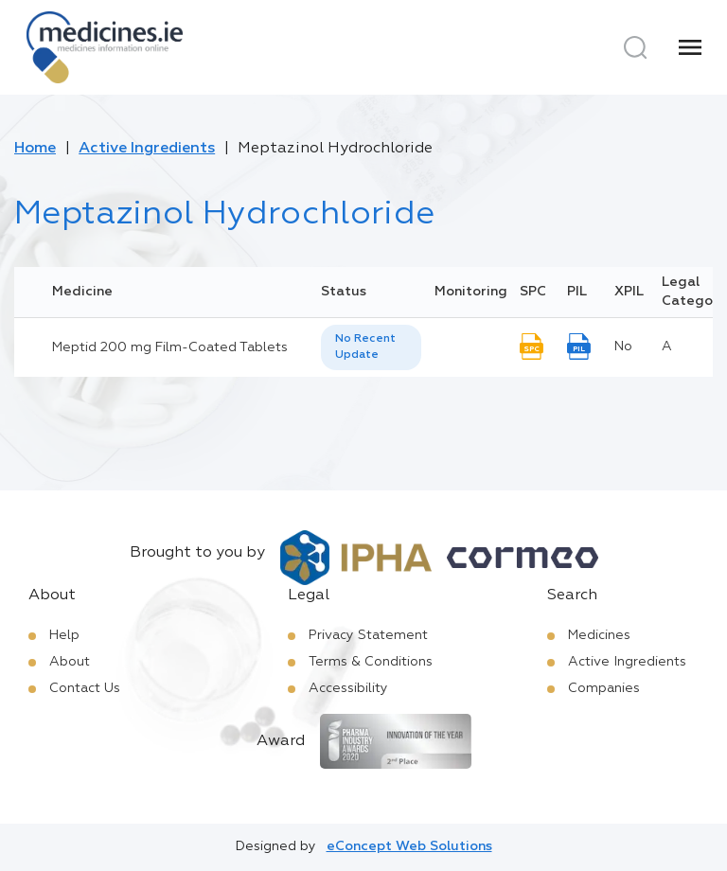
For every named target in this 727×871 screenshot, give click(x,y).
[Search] (635, 47)
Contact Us (84, 688)
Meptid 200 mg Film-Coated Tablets (170, 347)
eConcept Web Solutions (409, 846)
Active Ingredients (147, 148)
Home (35, 148)
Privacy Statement (368, 635)
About (69, 661)
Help (64, 635)
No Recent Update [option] (365, 347)
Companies (604, 688)
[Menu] (690, 47)
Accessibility (348, 688)
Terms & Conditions (371, 661)
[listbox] (371, 347)
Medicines (599, 635)
